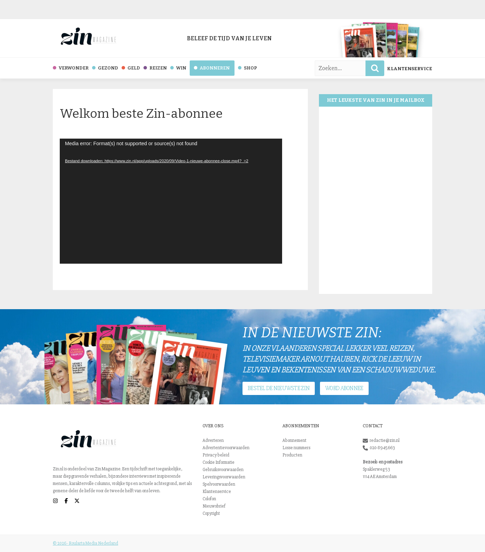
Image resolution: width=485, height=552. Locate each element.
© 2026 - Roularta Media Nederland (85, 543)
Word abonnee (344, 388)
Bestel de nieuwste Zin (279, 388)
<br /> (375, 200)
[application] (171, 201)
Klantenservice (409, 68)
